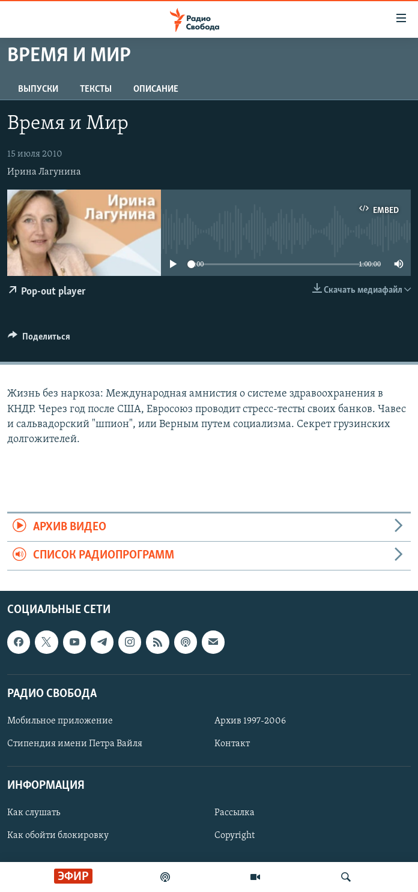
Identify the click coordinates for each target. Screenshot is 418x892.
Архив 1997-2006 (250, 721)
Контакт (232, 744)
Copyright (234, 835)
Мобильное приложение (60, 721)
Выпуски (38, 89)
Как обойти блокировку (58, 835)
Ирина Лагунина (44, 172)
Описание (155, 89)
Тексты (96, 89)
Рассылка (234, 813)
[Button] (39, 339)
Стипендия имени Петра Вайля (74, 744)
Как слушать (33, 813)
